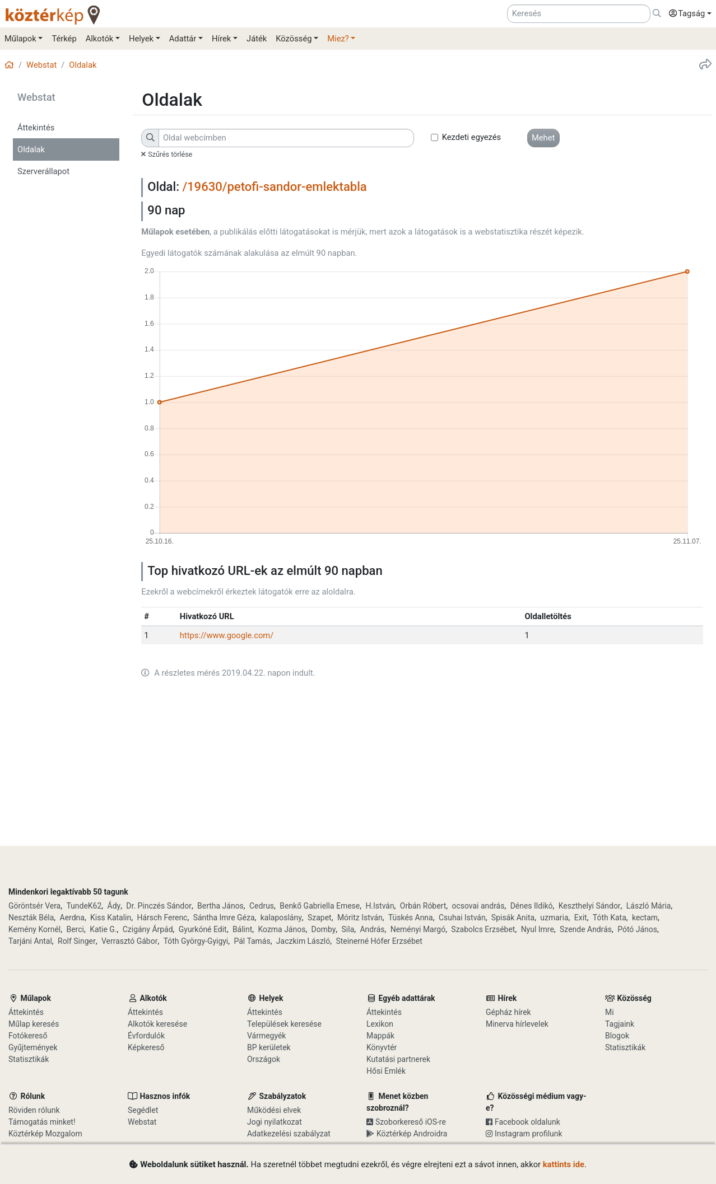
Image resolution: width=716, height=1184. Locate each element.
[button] (687, 14)
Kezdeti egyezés (471, 137)
